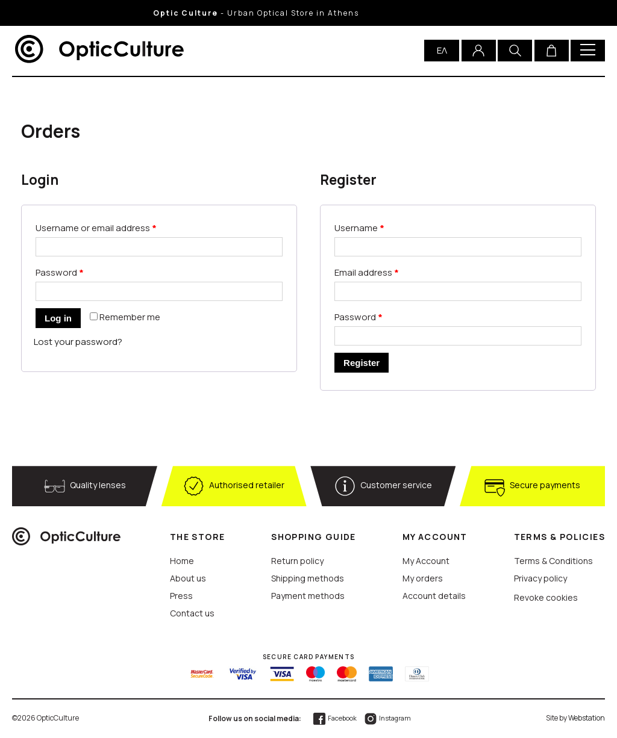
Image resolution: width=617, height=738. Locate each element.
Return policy (297, 560)
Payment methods (308, 595)
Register (361, 363)
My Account (425, 560)
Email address (366, 272)
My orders (422, 578)
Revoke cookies (546, 597)
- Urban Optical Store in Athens (278, 13)
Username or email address (96, 228)
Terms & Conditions (553, 560)
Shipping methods (307, 578)
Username (359, 228)
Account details (434, 595)
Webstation (586, 718)
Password (60, 272)
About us (188, 578)
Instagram (387, 717)
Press (181, 595)
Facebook (334, 717)
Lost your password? (78, 341)
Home (182, 560)
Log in (58, 318)
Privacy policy (540, 578)
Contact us (192, 613)
